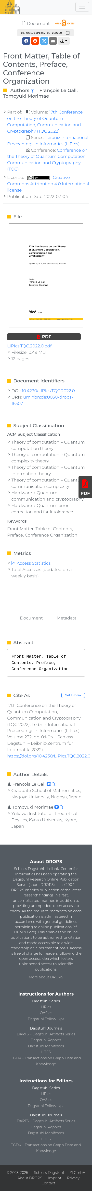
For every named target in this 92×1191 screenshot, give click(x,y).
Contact (48, 1183)
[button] (64, 41)
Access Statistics (31, 563)
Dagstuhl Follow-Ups (46, 1019)
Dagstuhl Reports (46, 1040)
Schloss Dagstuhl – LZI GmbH (59, 1172)
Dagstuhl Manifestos (46, 1046)
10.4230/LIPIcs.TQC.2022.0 (48, 390)
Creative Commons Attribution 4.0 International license (48, 184)
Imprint (54, 1178)
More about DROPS (46, 977)
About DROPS (29, 1178)
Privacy (73, 1178)
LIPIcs (46, 1007)
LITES (46, 1052)
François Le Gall (58, 90)
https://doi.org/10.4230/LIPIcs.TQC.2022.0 (48, 755)
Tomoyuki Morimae (26, 96)
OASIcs (46, 1013)
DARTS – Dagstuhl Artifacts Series (46, 1034)
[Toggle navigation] (82, 7)
